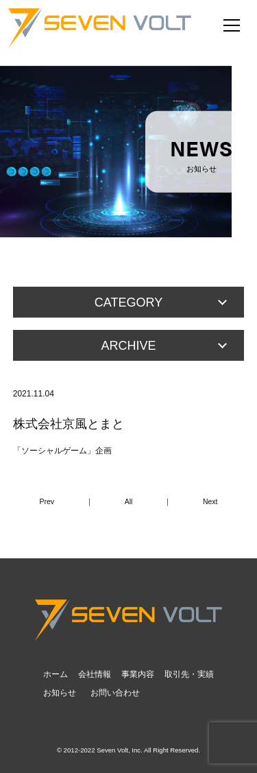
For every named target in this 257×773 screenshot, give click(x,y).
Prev (47, 501)
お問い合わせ (115, 693)
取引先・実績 (189, 674)
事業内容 (137, 674)
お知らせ (59, 693)
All (129, 501)
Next (210, 501)
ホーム (55, 674)
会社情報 (94, 674)
